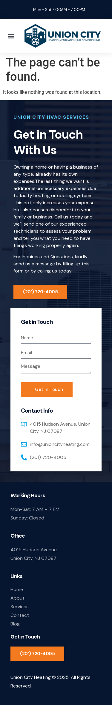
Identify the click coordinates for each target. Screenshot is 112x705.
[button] (11, 36)
